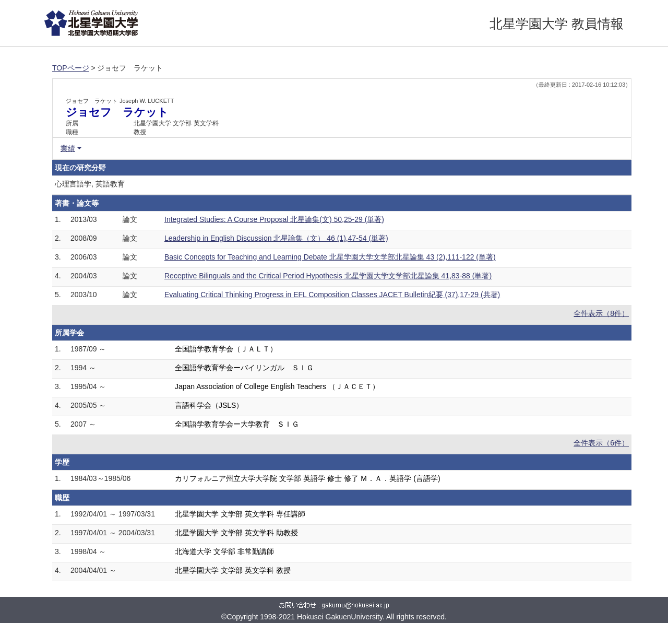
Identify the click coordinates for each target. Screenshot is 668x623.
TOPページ (70, 68)
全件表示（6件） (601, 443)
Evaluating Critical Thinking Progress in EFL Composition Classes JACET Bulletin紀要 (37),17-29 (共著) (332, 294)
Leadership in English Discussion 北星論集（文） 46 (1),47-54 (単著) (276, 238)
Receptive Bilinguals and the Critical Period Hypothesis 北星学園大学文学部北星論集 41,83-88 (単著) (328, 276)
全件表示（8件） (601, 313)
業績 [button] (68, 148)
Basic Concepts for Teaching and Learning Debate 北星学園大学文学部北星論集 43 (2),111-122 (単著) (330, 257)
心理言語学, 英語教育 (90, 184)
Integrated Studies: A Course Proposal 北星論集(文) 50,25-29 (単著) (274, 219)
